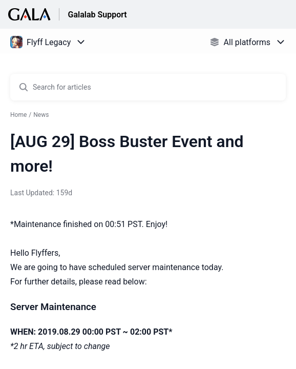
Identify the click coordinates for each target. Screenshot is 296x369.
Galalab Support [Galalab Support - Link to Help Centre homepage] (97, 14)
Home (18, 114)
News (41, 114)
